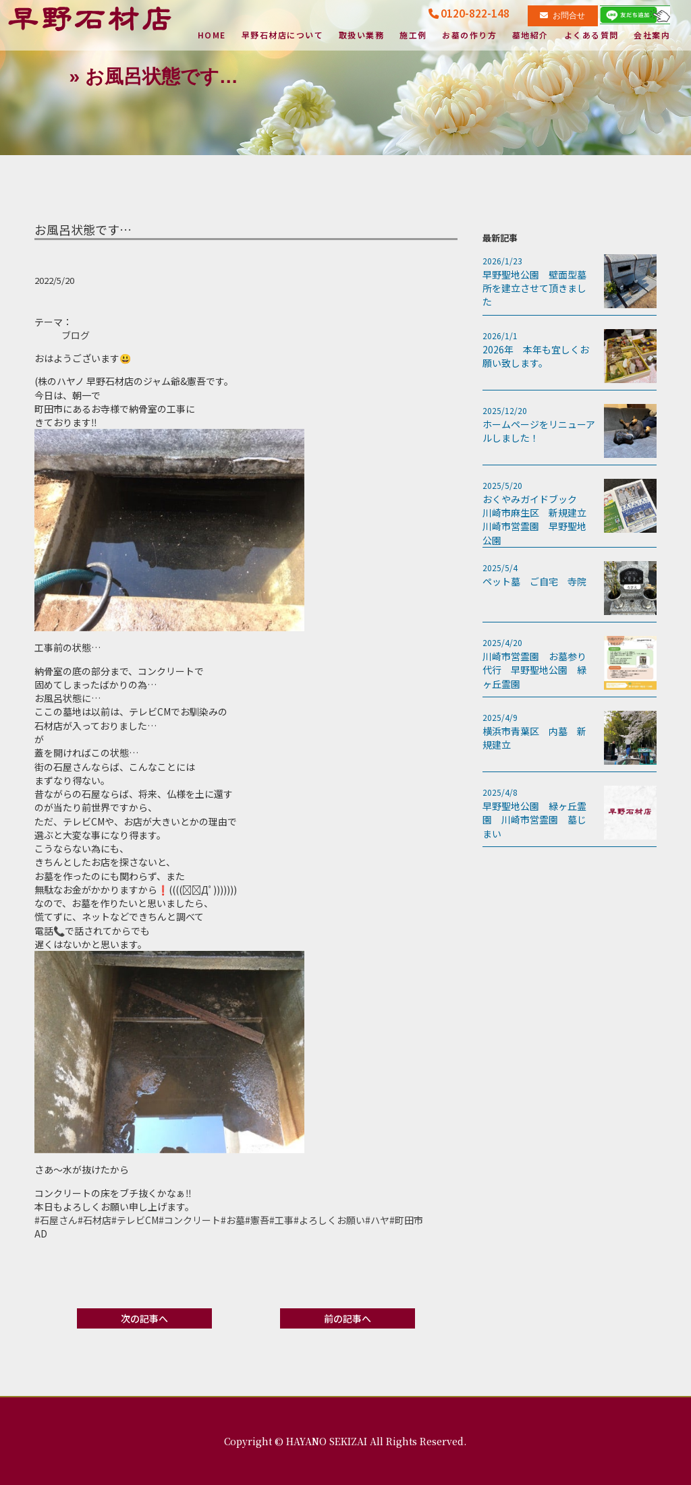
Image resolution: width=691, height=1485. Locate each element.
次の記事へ (144, 1318)
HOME (210, 36)
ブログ (75, 335)
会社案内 (652, 36)
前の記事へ (347, 1318)
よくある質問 (591, 36)
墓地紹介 (530, 36)
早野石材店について (283, 36)
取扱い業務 (362, 36)
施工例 (413, 36)
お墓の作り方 (469, 36)
